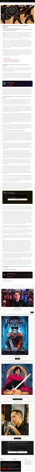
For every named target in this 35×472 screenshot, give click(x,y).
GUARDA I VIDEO (17, 438)
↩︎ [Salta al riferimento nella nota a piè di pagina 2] (10, 281)
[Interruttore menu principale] (33, 1)
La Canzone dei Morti (28, 463)
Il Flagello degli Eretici (28, 464)
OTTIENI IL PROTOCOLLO (17, 399)
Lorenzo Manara (5, 1)
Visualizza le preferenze (16, 468)
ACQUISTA (17, 358)
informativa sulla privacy (13, 197)
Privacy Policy (12, 470)
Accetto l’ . (12, 197)
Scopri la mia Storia (17, 310)
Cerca (32, 312)
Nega (9, 468)
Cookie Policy (8, 470)
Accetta (4, 468)
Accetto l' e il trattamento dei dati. (16, 450)
